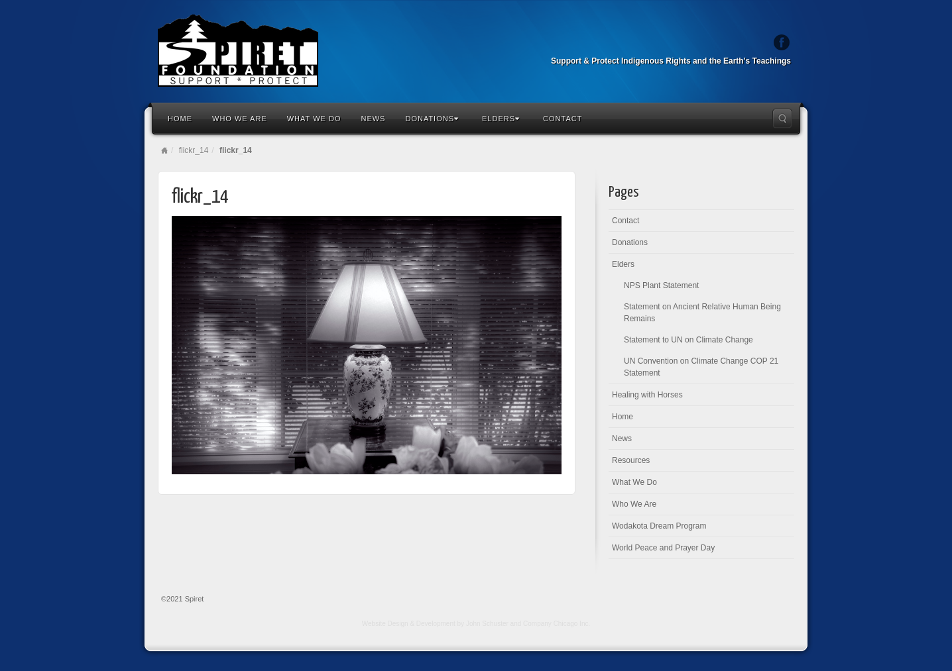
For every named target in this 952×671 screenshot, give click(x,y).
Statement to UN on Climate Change (688, 339)
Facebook (782, 42)
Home (180, 119)
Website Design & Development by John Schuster (435, 623)
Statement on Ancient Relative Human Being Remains (702, 312)
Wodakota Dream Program (659, 526)
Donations (432, 119)
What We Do (314, 119)
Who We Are (239, 119)
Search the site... (782, 119)
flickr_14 (194, 150)
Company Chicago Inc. (556, 623)
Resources (631, 460)
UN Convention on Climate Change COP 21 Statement (701, 367)
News (373, 119)
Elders (501, 119)
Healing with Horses (647, 394)
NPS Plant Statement (661, 285)
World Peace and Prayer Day (663, 547)
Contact (562, 119)
